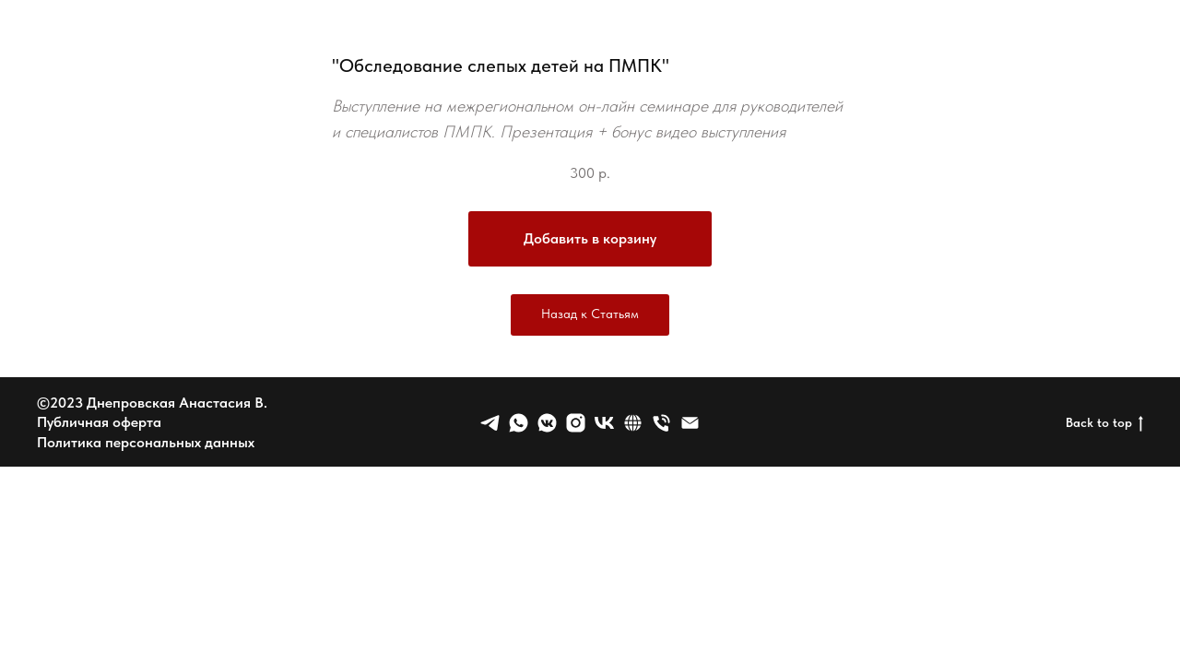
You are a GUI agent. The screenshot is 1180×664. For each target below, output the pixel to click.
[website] (632, 422)
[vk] (604, 422)
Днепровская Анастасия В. (177, 402)
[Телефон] (661, 422)
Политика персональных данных (145, 442)
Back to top (1104, 423)
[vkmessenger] (547, 422)
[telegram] (490, 422)
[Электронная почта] (690, 422)
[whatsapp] (518, 422)
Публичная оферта (99, 422)
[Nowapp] (575, 422)
